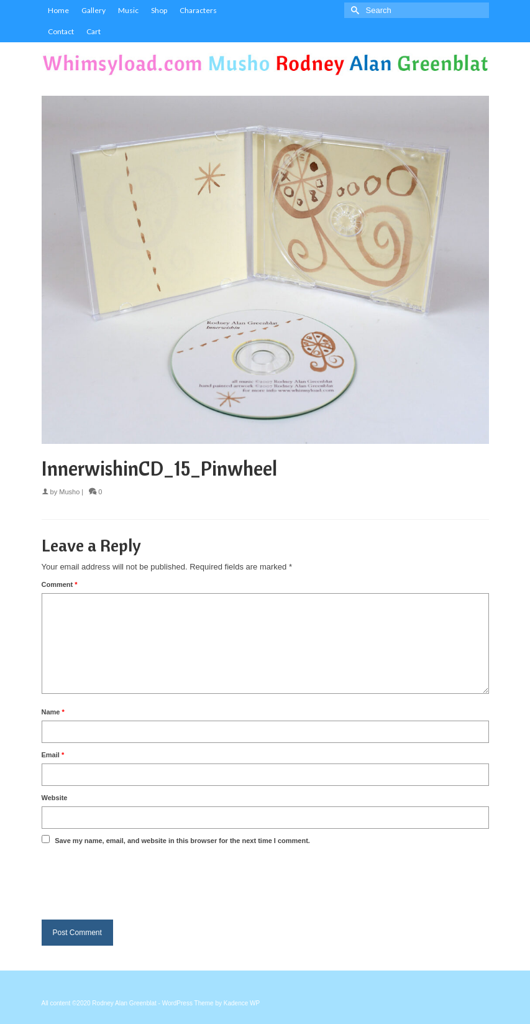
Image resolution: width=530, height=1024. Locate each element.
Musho (69, 492)
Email (53, 755)
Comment (60, 584)
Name (53, 712)
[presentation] (136, 880)
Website (55, 797)
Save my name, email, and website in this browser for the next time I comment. (182, 840)
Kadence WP (242, 1003)
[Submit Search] (353, 10)
